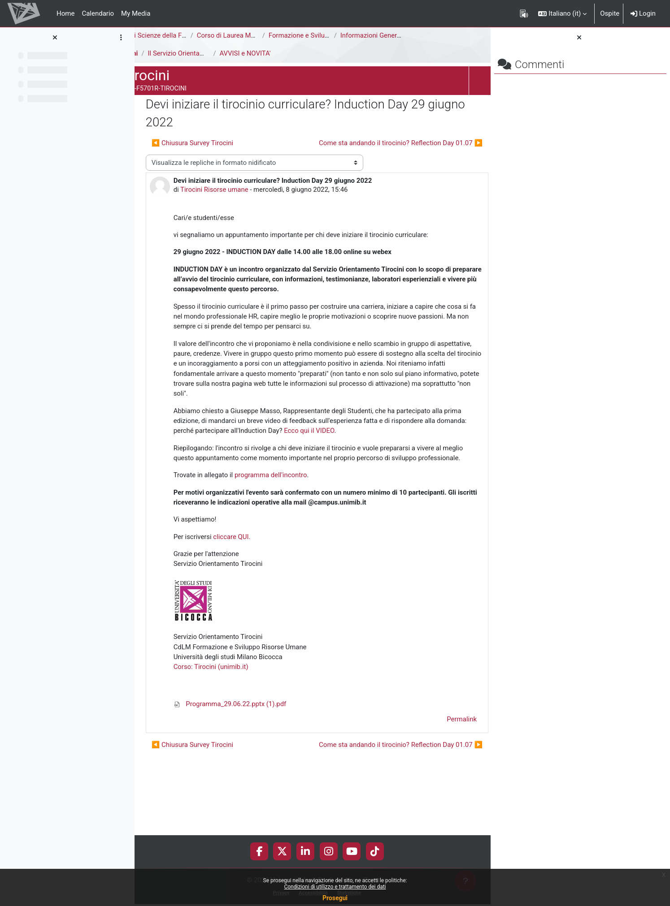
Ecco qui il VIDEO (241, 483)
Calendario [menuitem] (98, 13)
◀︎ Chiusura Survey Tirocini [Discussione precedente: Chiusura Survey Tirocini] (219, 143)
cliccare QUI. (259, 609)
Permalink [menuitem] (426, 793)
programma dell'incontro (298, 537)
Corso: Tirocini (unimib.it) (237, 740)
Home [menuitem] (65, 13)
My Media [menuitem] (135, 13)
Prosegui (335, 898)
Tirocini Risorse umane (241, 190)
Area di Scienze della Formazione (191, 35)
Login (643, 13)
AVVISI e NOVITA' (272, 53)
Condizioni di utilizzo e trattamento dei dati (335, 887)
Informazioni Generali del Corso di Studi (426, 35)
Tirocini (153, 53)
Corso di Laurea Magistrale (263, 35)
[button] (562, 13)
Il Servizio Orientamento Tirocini (222, 53)
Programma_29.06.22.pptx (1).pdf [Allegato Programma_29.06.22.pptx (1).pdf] (256, 777)
